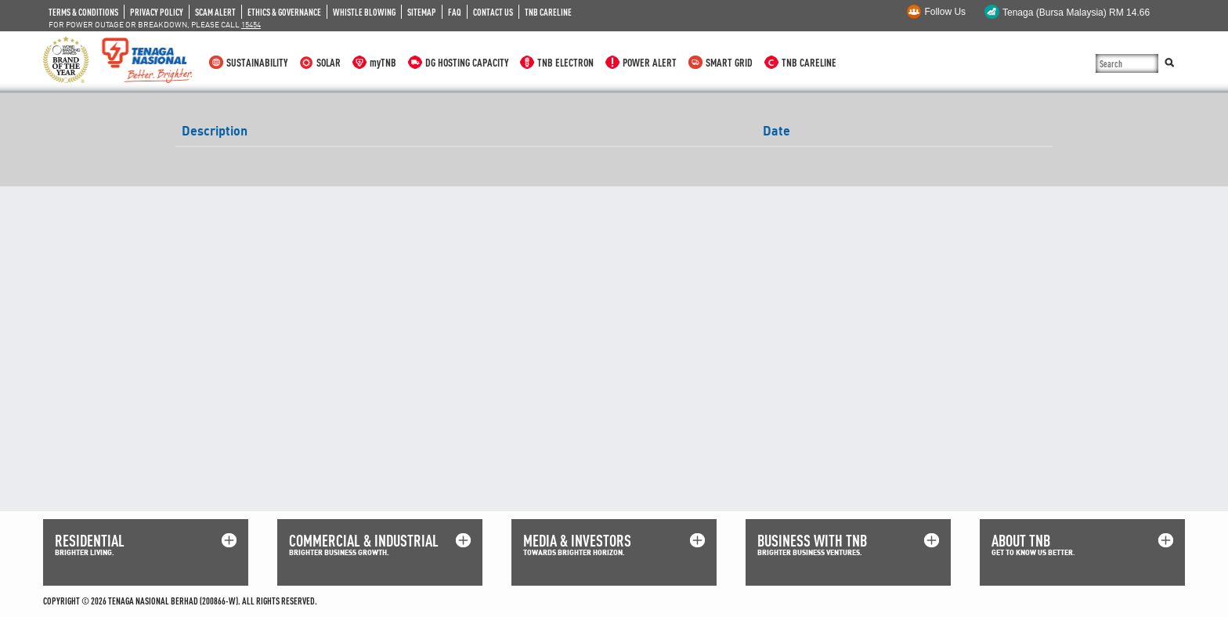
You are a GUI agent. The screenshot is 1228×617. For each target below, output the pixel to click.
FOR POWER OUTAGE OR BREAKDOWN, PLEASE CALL (155, 24)
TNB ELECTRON (565, 62)
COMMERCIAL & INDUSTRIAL (364, 541)
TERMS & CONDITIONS (83, 11)
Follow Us (945, 11)
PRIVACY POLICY (156, 11)
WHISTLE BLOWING (364, 11)
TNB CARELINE (548, 11)
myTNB (383, 62)
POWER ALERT (650, 62)
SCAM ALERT (215, 11)
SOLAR (328, 62)
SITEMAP (421, 11)
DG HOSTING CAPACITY (466, 62)
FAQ (454, 11)
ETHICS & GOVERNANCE (284, 11)
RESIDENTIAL (90, 541)
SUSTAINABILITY (256, 62)
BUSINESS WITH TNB (812, 541)
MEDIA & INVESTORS (577, 541)
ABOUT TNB (1020, 541)
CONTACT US (493, 11)
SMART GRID (729, 62)
